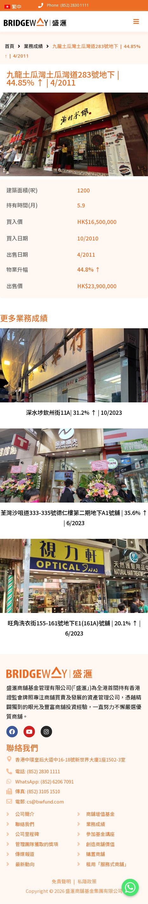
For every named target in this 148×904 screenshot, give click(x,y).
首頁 (9, 46)
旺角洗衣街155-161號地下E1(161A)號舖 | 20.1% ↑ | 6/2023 (74, 628)
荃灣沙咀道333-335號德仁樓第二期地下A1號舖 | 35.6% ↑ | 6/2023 (74, 517)
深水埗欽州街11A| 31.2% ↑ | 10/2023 (74, 412)
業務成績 (33, 46)
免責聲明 (61, 881)
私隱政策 (87, 881)
